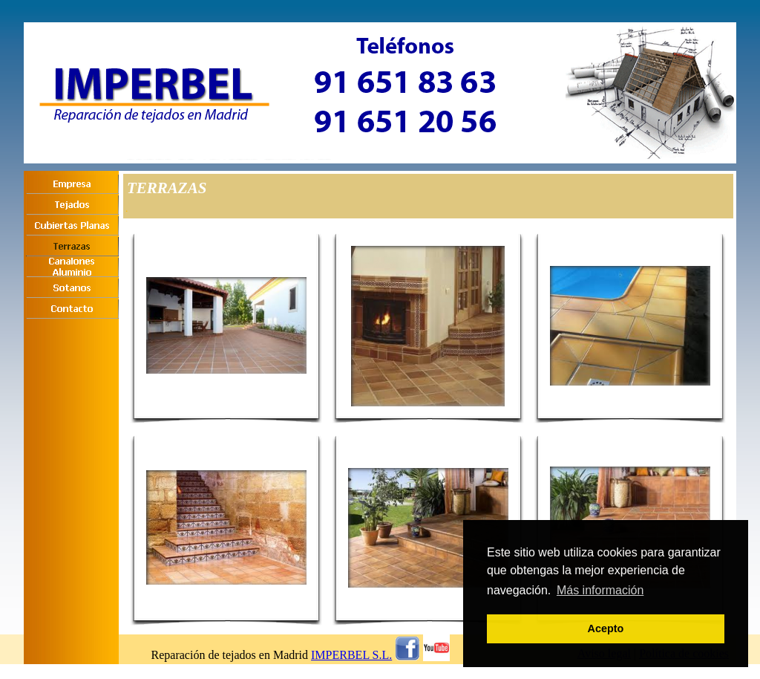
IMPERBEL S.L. (351, 655)
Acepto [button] (606, 628)
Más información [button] (600, 590)
